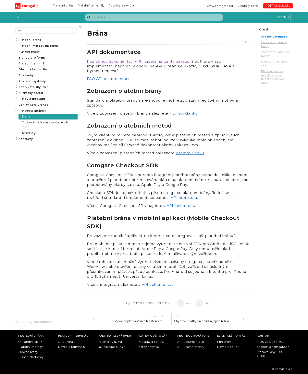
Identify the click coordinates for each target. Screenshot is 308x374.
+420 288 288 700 (271, 342)
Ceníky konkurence (33, 105)
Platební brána (63, 5)
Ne (202, 303)
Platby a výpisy (148, 347)
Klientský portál (248, 6)
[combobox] (154, 17)
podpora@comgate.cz (273, 347)
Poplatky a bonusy (151, 342)
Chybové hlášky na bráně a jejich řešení (202, 319)
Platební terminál (31, 63)
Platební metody (30, 347)
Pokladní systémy (32, 81)
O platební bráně (30, 342)
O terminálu (66, 342)
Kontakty (25, 139)
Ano (184, 303)
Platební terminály (91, 5)
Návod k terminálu (71, 347)
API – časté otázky (190, 347)
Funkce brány (29, 51)
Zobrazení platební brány (274, 44)
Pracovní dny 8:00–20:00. (271, 354)
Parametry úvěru (110, 342)
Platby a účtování (31, 99)
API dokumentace (274, 36)
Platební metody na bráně (38, 46)
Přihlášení (224, 342)
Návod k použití (228, 347)
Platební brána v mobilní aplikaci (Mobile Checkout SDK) (273, 77)
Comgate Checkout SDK (275, 63)
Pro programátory (32, 110)
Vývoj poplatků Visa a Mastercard (139, 319)
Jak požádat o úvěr (111, 347)
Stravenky (26, 75)
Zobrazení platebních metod (275, 53)
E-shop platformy (32, 57)
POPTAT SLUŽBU (278, 5)
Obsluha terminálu (32, 69)
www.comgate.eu (220, 6)
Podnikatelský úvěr (122, 5)
